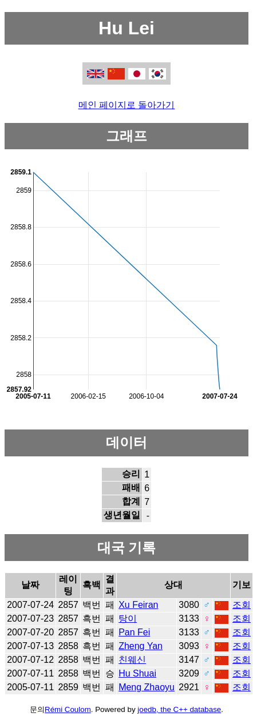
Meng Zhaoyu (146, 687)
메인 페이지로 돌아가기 (126, 105)
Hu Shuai (137, 673)
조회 (241, 605)
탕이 (127, 618)
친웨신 (132, 660)
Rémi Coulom (68, 709)
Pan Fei (134, 632)
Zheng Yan (140, 646)
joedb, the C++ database (179, 709)
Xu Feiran (138, 605)
